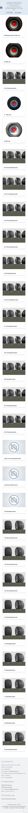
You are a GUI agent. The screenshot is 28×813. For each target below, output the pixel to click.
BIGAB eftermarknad (6, 785)
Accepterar (9, 12)
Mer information (18, 12)
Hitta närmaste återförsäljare (8, 798)
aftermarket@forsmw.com (11, 789)
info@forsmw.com (13, 771)
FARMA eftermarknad (6, 787)
